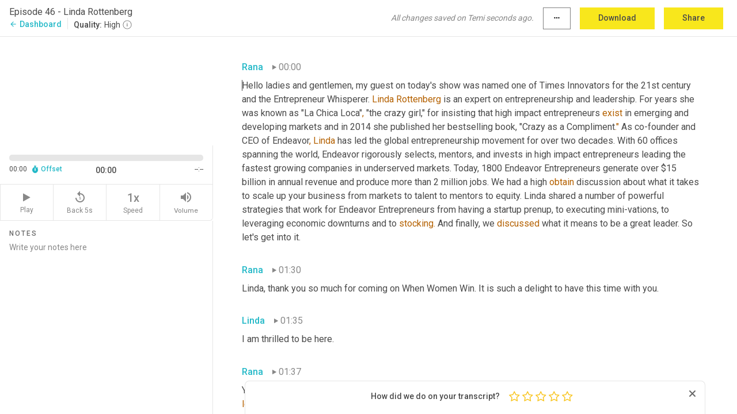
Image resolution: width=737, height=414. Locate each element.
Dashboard (35, 24)
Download (617, 17)
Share (693, 17)
